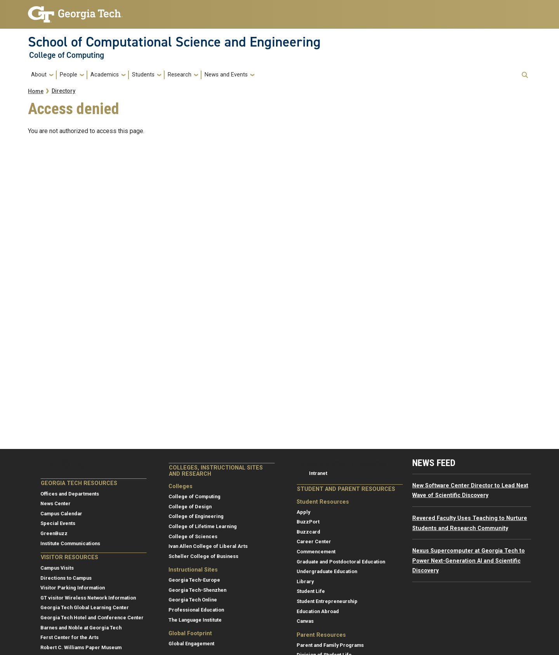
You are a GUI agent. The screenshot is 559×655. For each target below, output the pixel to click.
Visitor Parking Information (72, 588)
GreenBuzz (54, 533)
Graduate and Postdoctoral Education (341, 562)
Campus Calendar (61, 513)
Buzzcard (308, 532)
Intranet (318, 473)
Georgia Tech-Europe (194, 580)
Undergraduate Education (327, 571)
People (68, 74)
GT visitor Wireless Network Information (88, 598)
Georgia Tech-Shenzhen (197, 590)
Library (305, 581)
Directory (63, 91)
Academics (104, 74)
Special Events (57, 523)
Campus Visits (57, 568)
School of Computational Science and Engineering (174, 42)
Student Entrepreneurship (327, 601)
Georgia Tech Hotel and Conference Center (92, 617)
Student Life (311, 591)
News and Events (226, 74)
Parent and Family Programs (330, 645)
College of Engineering (196, 516)
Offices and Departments (69, 494)
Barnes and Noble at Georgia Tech (81, 628)
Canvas (305, 621)
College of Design (190, 506)
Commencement (316, 551)
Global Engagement (191, 643)
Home (35, 91)
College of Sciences (192, 536)
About (39, 74)
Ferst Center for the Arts (69, 637)
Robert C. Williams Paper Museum (81, 647)
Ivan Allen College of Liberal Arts (208, 546)
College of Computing (66, 55)
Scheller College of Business (203, 556)
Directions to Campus (66, 578)
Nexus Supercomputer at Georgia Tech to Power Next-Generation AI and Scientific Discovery (468, 561)
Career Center (314, 541)
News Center (55, 503)
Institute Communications (70, 543)
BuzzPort (308, 522)
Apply (303, 512)
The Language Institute (195, 620)
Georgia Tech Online (192, 600)
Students (143, 74)
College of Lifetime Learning (202, 526)
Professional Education (196, 610)
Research (179, 74)
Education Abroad (318, 611)
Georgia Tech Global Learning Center (84, 607)
